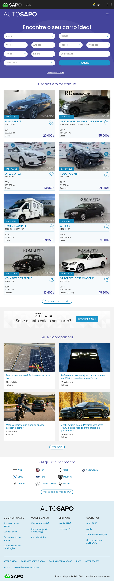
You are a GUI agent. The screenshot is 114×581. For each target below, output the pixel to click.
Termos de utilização (96, 534)
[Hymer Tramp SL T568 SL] (29, 208)
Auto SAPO (91, 523)
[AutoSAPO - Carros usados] (20, 14)
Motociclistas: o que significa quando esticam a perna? (25, 426)
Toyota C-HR (82, 175)
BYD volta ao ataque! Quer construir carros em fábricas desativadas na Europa (83, 377)
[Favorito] (51, 122)
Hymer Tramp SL (27, 227)
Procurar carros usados (11, 524)
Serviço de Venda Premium (39, 530)
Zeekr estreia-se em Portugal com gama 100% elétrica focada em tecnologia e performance (82, 428)
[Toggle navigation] (107, 14)
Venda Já (65, 523)
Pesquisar (84, 62)
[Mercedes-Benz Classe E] (84, 261)
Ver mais (57, 447)
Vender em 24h (40, 523)
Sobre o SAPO (10, 561)
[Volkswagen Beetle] (29, 261)
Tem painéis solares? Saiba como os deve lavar (28, 377)
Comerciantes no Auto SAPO (94, 541)
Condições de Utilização (33, 561)
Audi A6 (82, 227)
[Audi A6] (84, 208)
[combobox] (29, 36)
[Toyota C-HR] (84, 156)
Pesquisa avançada (55, 72)
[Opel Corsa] (29, 156)
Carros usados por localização (12, 547)
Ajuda (89, 529)
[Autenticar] (107, 5)
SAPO (74, 576)
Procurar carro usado (57, 301)
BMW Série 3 (27, 123)
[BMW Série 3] (29, 104)
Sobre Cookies (92, 561)
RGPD (78, 561)
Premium (64, 529)
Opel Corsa (27, 175)
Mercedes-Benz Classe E (82, 279)
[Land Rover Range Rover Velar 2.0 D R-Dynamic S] (84, 104)
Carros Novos (10, 532)
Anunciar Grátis (38, 537)
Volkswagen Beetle (27, 279)
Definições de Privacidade (26, 567)
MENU (28, 5)
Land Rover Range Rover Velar (82, 123)
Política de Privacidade (60, 561)
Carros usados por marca (12, 538)
